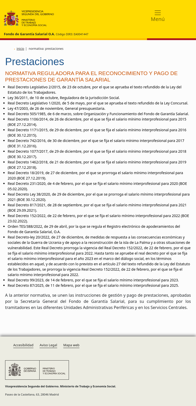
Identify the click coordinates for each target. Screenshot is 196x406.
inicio (20, 48)
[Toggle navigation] (158, 15)
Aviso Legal (48, 345)
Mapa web (71, 345)
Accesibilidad (23, 345)
